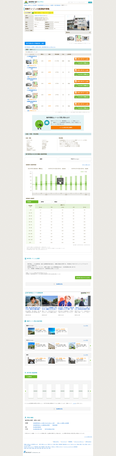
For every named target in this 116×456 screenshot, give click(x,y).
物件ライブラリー (59, 446)
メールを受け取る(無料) (66, 127)
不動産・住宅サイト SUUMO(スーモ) (31, 444)
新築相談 (43, 446)
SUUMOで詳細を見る (82, 63)
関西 (40, 448)
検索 (91, 2)
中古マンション (73, 444)
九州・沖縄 (48, 448)
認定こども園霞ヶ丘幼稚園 (63, 423)
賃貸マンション (44, 444)
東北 (28, 448)
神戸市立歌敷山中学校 (49, 429)
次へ (90, 391)
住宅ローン (54, 446)
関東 (30, 448)
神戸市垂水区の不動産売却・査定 (35, 43)
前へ (26, 391)
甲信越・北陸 (34, 448)
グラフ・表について (86, 164)
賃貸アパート (50, 444)
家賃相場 (60, 444)
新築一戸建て (79, 444)
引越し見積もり (48, 446)
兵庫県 (51, 5)
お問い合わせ (88, 441)
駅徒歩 (56, 201)
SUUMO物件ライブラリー (43, 5)
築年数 (42, 201)
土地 (89, 444)
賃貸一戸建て (55, 444)
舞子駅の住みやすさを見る (83, 277)
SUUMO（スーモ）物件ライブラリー (34, 2)
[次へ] (90, 346)
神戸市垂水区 (57, 5)
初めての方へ (56, 441)
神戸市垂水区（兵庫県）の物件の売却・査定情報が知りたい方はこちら (40, 47)
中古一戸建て (85, 444)
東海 (38, 448)
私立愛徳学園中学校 (37, 429)
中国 (45, 448)
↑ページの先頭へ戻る (88, 436)
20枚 (28, 65)
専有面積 (29, 201)
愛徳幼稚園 (55, 425)
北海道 (25, 448)
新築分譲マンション (66, 444)
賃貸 (49, 12)
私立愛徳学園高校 (37, 427)
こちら (74, 403)
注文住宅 (25, 446)
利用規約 (70, 441)
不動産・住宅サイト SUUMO (30, 5)
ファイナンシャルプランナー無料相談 (70, 446)
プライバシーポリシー (79, 441)
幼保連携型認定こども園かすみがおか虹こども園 (43, 423)
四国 (42, 448)
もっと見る (86, 325)
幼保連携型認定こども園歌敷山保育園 (41, 425)
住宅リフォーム (31, 446)
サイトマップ (64, 441)
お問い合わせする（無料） (82, 59)
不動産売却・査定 (37, 446)
